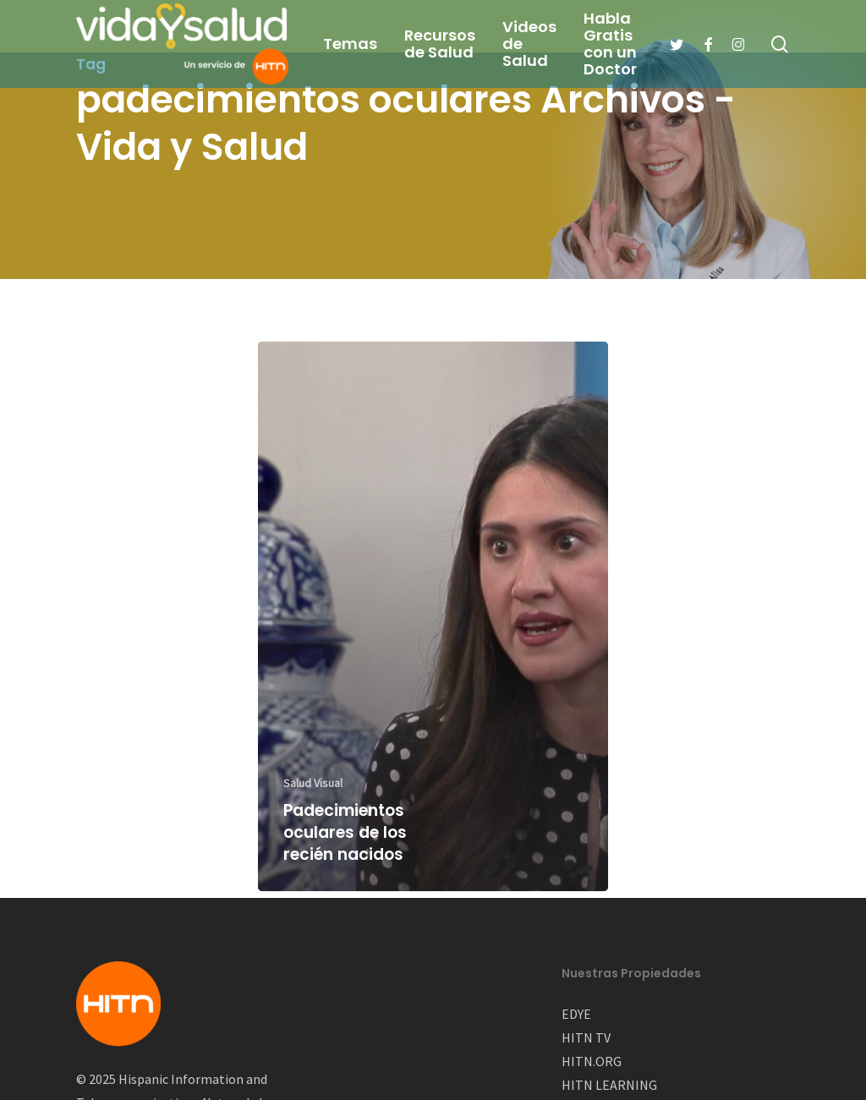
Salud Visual (313, 783)
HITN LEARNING (609, 1084)
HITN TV (586, 1037)
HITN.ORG (592, 1061)
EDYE (576, 1013)
